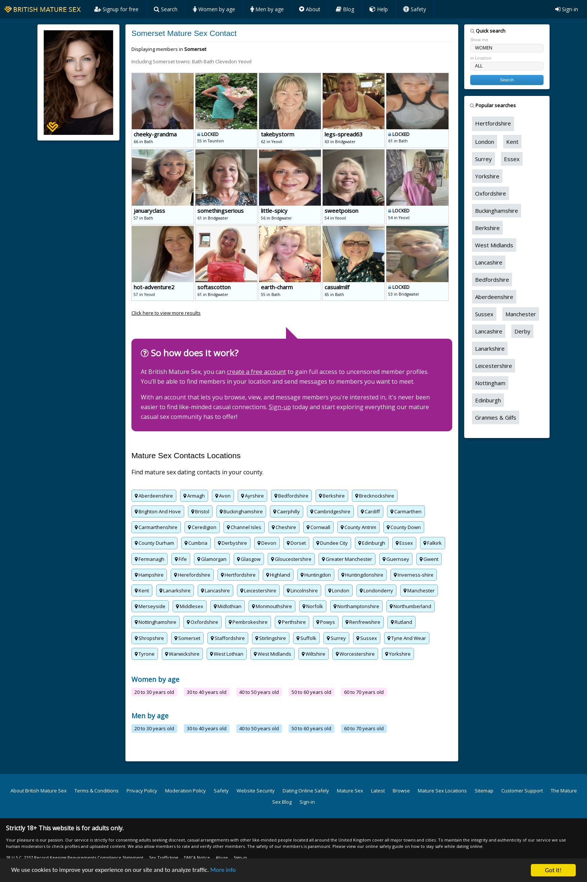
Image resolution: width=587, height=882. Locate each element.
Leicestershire (258, 590)
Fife (181, 559)
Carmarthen (406, 511)
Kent (142, 590)
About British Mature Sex (38, 790)
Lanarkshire (175, 590)
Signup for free (116, 9)
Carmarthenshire (156, 527)
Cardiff (370, 511)
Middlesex (189, 606)
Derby (522, 331)
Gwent (429, 559)
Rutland (401, 622)
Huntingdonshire (362, 574)
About (309, 9)
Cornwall (318, 527)
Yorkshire (398, 653)
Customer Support (522, 790)
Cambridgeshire (330, 511)
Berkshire (332, 495)
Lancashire (215, 590)
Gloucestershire (291, 559)
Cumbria (196, 543)
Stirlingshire (270, 638)
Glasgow (249, 559)
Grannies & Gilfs (495, 417)
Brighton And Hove (158, 511)
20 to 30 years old (154, 692)
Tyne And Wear (406, 638)
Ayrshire (252, 495)
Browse (401, 790)
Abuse (222, 857)
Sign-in (566, 9)
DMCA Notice (197, 857)
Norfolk (312, 606)
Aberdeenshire (154, 495)
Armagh (194, 495)
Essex (404, 543)
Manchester (419, 590)
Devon (267, 543)
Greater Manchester (347, 559)
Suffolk (306, 638)
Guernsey (396, 559)
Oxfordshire (202, 622)
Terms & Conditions (96, 790)
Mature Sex (350, 790)
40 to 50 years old (259, 692)
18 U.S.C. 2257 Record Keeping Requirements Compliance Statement (74, 857)
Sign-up (280, 407)
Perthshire (292, 622)
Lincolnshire (302, 590)
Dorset (296, 543)
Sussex (366, 638)
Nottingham (490, 383)
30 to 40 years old (206, 692)
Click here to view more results (166, 312)
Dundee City (332, 543)
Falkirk (432, 543)
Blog (345, 9)
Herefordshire (192, 574)
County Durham (154, 543)
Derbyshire (232, 543)
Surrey (336, 638)
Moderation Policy (185, 790)
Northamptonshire (356, 606)
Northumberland (410, 606)
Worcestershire (355, 653)
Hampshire (149, 574)
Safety (414, 9)
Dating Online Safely (306, 790)
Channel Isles (244, 527)
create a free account (256, 372)
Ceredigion (202, 527)
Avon (223, 495)
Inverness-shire (414, 574)
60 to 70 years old (364, 692)
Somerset (187, 638)
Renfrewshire (363, 622)
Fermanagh (149, 559)
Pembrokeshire (248, 622)
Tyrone (145, 653)
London (338, 590)
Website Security (256, 790)
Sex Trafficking (163, 857)
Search (165, 9)
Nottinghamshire (155, 622)
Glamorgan (211, 559)
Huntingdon (316, 574)
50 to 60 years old (311, 692)
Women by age (214, 9)
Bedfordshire (291, 495)
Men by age (267, 9)
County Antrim (358, 527)
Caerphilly (286, 511)
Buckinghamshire (241, 511)
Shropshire (149, 638)
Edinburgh (371, 543)
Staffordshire (228, 638)
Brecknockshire (374, 495)
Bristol (200, 511)
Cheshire (284, 527)
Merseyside (150, 606)
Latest (378, 790)
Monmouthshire (272, 606)
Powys (325, 622)
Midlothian (227, 606)
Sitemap (484, 790)
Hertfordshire (238, 574)
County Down (404, 527)
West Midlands (272, 653)
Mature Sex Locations (442, 790)
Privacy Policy (142, 790)
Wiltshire (313, 653)
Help (378, 9)
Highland (278, 574)
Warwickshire (182, 653)
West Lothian (226, 653)
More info (224, 871)
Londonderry (376, 590)
